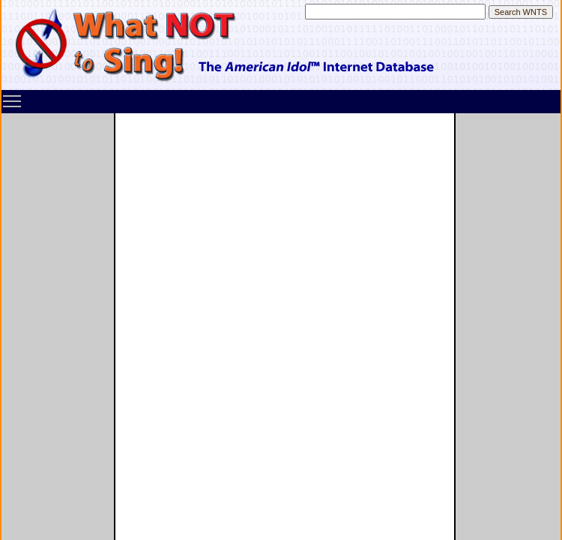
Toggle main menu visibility (12, 96)
